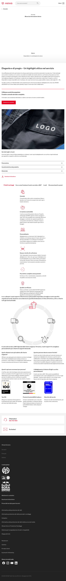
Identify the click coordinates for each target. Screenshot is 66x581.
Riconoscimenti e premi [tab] (56, 185)
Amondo (5, 9)
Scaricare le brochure (8, 176)
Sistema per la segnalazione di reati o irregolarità (15, 530)
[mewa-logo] (7, 3)
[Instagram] (8, 563)
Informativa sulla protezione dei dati (12, 510)
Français (4, 453)
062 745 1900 (13, 420)
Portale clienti (6, 548)
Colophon (4, 518)
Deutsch (4, 449)
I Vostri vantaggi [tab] (9, 185)
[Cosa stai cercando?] (28, 3)
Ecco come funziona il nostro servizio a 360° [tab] (29, 185)
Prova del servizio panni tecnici (11, 503)
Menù (61, 3)
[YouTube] (12, 563)
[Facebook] (4, 563)
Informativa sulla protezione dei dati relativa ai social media (18, 522)
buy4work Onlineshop (8, 552)
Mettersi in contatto (8, 102)
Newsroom (5, 540)
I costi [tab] (45, 185)
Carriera (4, 544)
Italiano (4, 457)
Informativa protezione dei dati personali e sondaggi (16, 514)
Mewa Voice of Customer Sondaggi (12, 526)
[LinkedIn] (16, 563)
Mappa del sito (6, 534)
